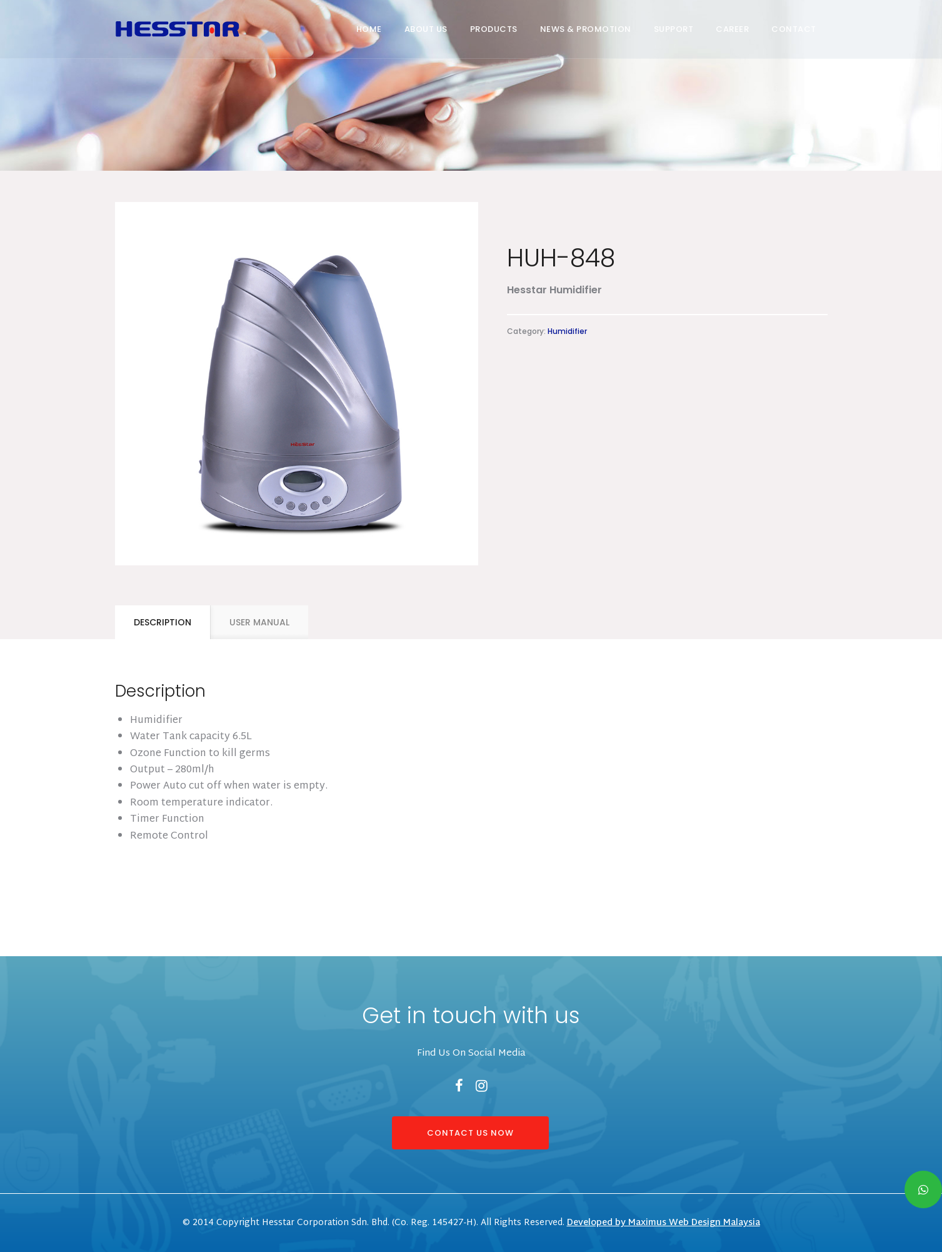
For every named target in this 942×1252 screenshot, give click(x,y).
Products (494, 29)
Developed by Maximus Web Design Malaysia (663, 1223)
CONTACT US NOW (470, 1133)
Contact (793, 29)
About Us (426, 29)
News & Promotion (585, 29)
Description (162, 622)
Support (674, 29)
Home (369, 29)
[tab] (162, 622)
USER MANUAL (259, 622)
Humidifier (567, 331)
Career (732, 29)
